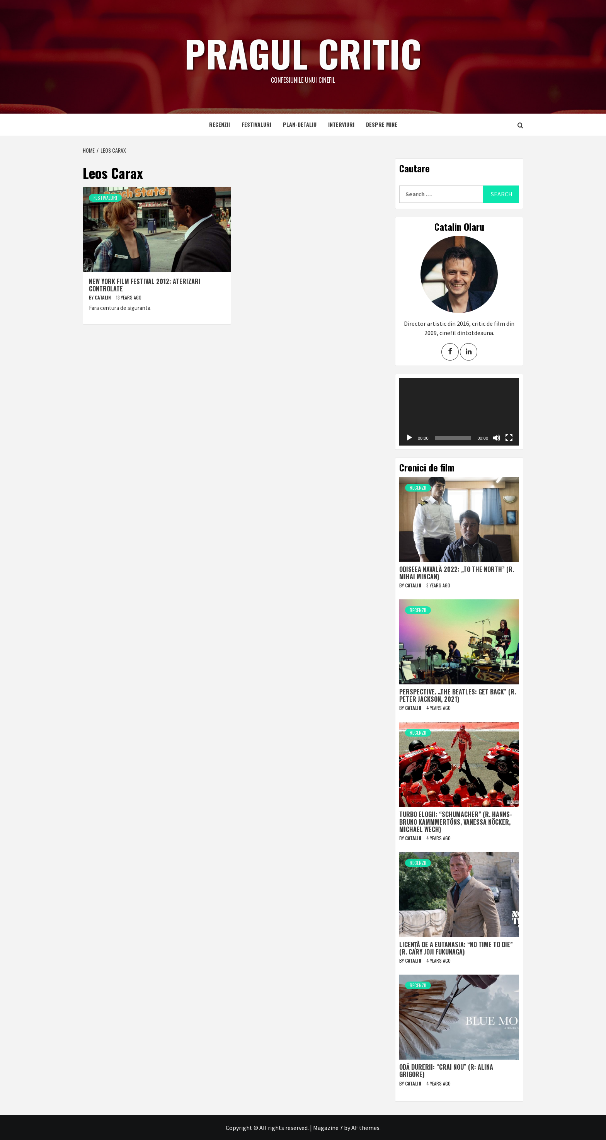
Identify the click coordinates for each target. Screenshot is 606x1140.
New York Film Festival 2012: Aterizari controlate (145, 285)
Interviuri (341, 124)
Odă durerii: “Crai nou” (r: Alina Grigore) (446, 1070)
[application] (459, 411)
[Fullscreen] (509, 438)
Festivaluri (256, 124)
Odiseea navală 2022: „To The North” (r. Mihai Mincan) (456, 573)
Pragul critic (303, 52)
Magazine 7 (328, 1127)
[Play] (409, 438)
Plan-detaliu (300, 124)
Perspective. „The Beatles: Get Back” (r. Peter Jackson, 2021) (457, 695)
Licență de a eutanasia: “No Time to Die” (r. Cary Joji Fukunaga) (456, 948)
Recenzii (219, 124)
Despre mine (381, 124)
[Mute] (496, 438)
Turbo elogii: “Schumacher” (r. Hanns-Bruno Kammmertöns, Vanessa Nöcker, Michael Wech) (455, 822)
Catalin (103, 297)
